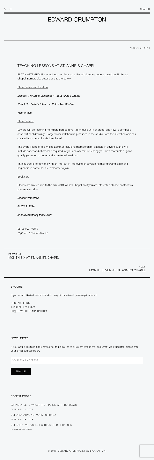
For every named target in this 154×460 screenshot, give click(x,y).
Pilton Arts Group (30, 74)
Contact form (20, 303)
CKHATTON (98, 450)
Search (145, 9)
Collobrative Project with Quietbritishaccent (42, 425)
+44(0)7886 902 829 (23, 307)
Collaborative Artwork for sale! (33, 415)
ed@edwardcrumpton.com (29, 311)
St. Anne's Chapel (36, 233)
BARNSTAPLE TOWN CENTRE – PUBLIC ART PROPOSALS (44, 404)
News (34, 228)
